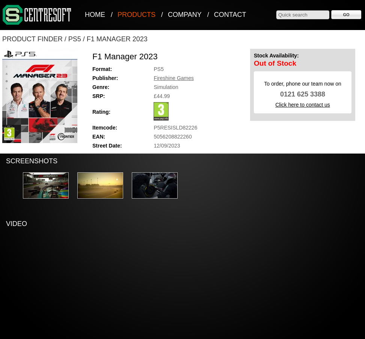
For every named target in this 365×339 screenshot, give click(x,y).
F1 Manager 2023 (117, 39)
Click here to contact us (302, 105)
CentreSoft (37, 15)
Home (95, 14)
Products (136, 14)
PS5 (74, 39)
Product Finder (32, 39)
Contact (230, 14)
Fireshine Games (174, 78)
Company (185, 14)
